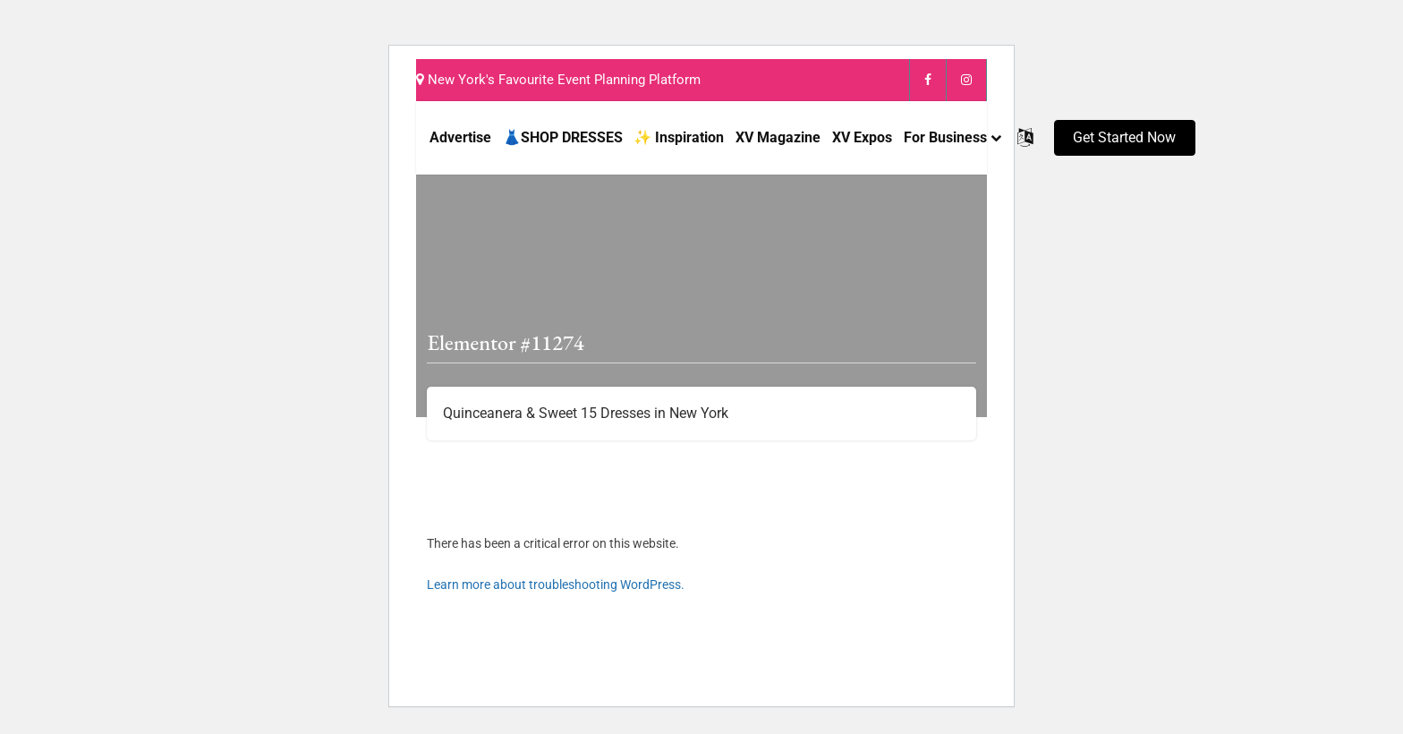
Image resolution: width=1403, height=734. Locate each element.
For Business (945, 137)
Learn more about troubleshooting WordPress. (555, 584)
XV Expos (862, 137)
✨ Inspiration (678, 137)
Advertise (460, 137)
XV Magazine (778, 137)
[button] (1125, 138)
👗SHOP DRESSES (563, 137)
